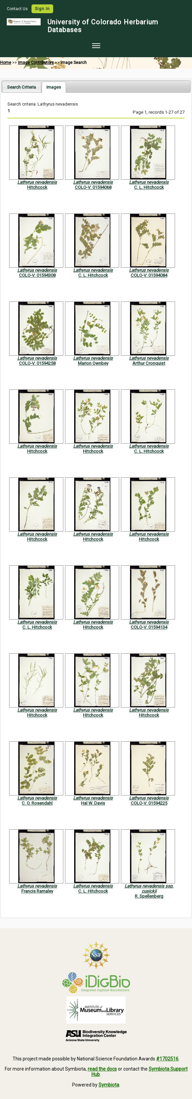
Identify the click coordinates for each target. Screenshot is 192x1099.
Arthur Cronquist (148, 363)
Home (5, 62)
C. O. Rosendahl (37, 803)
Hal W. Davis (93, 803)
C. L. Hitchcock (149, 187)
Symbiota (109, 1084)
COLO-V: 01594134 (149, 627)
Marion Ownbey (93, 363)
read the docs (102, 1069)
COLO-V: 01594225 (149, 803)
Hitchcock (37, 187)
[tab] (21, 87)
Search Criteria (21, 87)
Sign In (42, 8)
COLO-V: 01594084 (149, 275)
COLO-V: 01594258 (37, 363)
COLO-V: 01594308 (37, 275)
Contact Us (18, 8)
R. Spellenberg (149, 896)
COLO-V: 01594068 (93, 187)
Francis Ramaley (37, 891)
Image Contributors (36, 62)
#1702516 (167, 1058)
